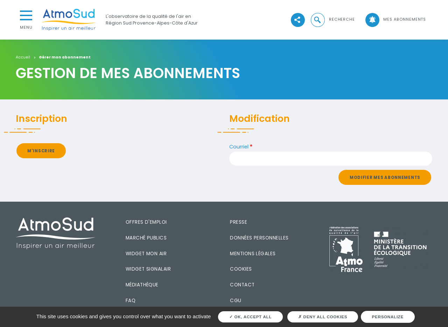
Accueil (23, 57)
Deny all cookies (322, 316)
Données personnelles (259, 238)
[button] (332, 19)
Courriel (238, 146)
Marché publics (146, 238)
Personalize (388, 316)
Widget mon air (146, 253)
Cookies (241, 269)
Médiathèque (142, 284)
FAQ (130, 300)
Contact (242, 284)
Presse (238, 222)
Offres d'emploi (146, 222)
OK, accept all (250, 316)
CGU (235, 300)
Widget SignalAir (148, 269)
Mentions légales (252, 253)
